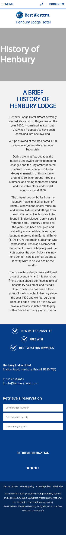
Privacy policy (27, 486)
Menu (7, 4)
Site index (58, 486)
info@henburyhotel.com (21, 383)
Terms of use (10, 486)
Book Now (56, 4)
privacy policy (45, 502)
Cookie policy (43, 486)
